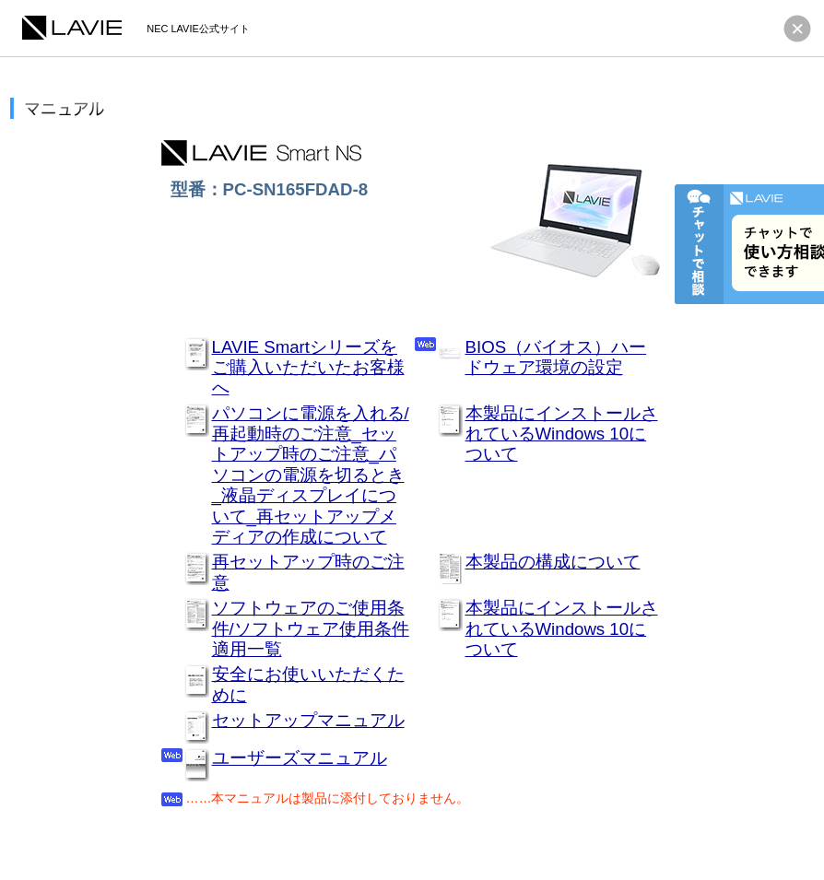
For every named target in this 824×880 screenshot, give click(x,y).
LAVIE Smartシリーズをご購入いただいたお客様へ (308, 367)
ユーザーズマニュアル (299, 758)
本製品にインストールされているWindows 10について (561, 434)
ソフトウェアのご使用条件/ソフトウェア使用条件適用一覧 (310, 628)
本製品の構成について (553, 561)
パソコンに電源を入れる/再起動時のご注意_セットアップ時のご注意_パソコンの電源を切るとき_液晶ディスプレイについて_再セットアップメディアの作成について (310, 475)
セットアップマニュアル (308, 720)
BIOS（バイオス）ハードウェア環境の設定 (556, 357)
